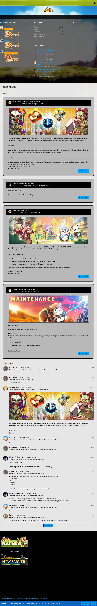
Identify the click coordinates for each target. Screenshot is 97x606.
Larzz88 (13, 437)
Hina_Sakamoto (42, 71)
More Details (86, 603)
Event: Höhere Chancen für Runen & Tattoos (26, 101)
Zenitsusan (40, 66)
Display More (48, 525)
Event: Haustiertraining (20, 210)
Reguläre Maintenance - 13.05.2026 (24, 289)
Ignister (6, 27)
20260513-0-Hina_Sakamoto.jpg (18, 191)
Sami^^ (39, 76)
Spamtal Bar (41, 74)
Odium (6, 40)
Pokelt (6, 51)
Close (93, 603)
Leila (11, 515)
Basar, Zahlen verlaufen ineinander (48, 69)
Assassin (40, 54)
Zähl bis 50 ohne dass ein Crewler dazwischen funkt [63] (39, 370)
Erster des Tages (42, 57)
